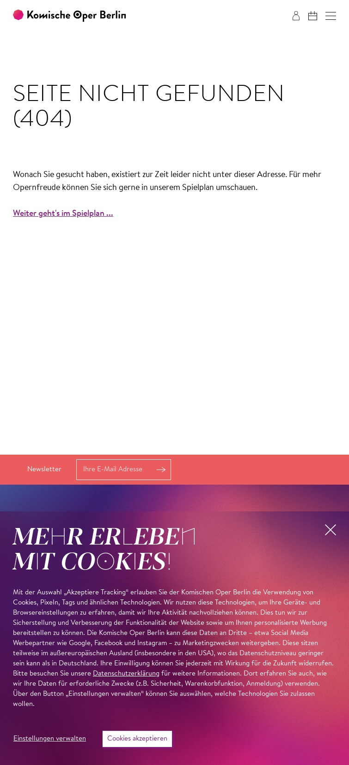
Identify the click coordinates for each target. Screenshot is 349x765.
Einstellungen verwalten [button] (49, 738)
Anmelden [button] (161, 470)
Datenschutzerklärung (126, 673)
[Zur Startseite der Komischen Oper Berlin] (69, 16)
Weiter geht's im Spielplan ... (63, 214)
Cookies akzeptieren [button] (137, 738)
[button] (330, 16)
